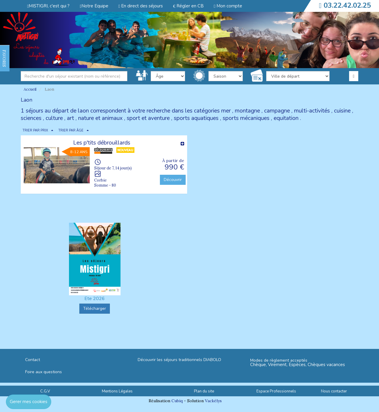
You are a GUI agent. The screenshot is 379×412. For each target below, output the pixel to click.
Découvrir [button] (173, 179)
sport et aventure (148, 118)
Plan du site (204, 391)
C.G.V (45, 391)
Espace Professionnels (276, 391)
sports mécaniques (246, 118)
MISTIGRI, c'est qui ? (48, 6)
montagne (247, 111)
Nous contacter (334, 391)
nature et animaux (100, 118)
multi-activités (312, 111)
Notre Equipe (94, 6)
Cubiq (177, 400)
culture (54, 118)
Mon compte (228, 6)
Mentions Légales (117, 391)
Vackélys (213, 400)
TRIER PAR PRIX (35, 130)
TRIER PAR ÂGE (70, 130)
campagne (277, 111)
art (70, 118)
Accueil (30, 89)
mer (226, 111)
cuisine (342, 111)
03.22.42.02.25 (347, 5)
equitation (286, 118)
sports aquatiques (196, 118)
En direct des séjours (140, 6)
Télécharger (94, 308)
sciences (31, 118)
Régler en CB (188, 6)
